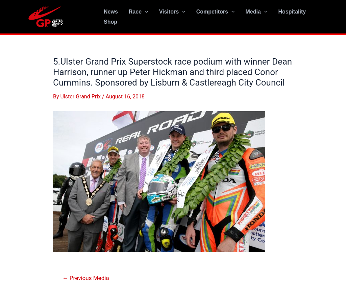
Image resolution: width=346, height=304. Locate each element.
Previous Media (86, 278)
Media (256, 12)
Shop (110, 22)
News (111, 12)
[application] (145, 12)
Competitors (215, 12)
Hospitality (292, 12)
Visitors (172, 12)
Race (138, 12)
